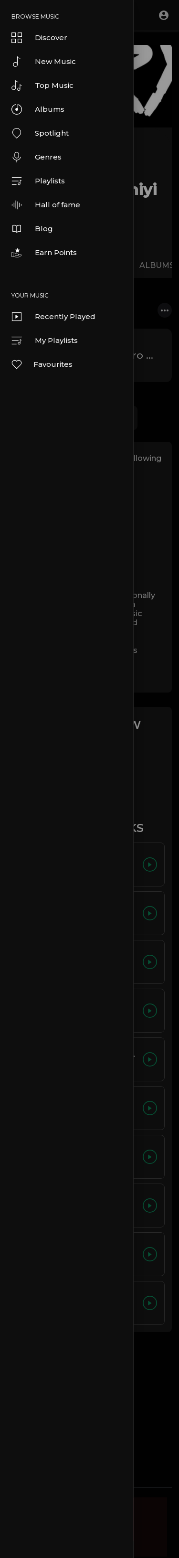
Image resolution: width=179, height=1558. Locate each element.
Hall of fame (45, 205)
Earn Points (44, 252)
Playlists (38, 181)
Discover (39, 37)
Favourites (42, 364)
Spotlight (40, 133)
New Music (43, 61)
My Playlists (44, 340)
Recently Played (53, 316)
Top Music (42, 85)
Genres (36, 157)
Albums (37, 109)
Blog (32, 229)
